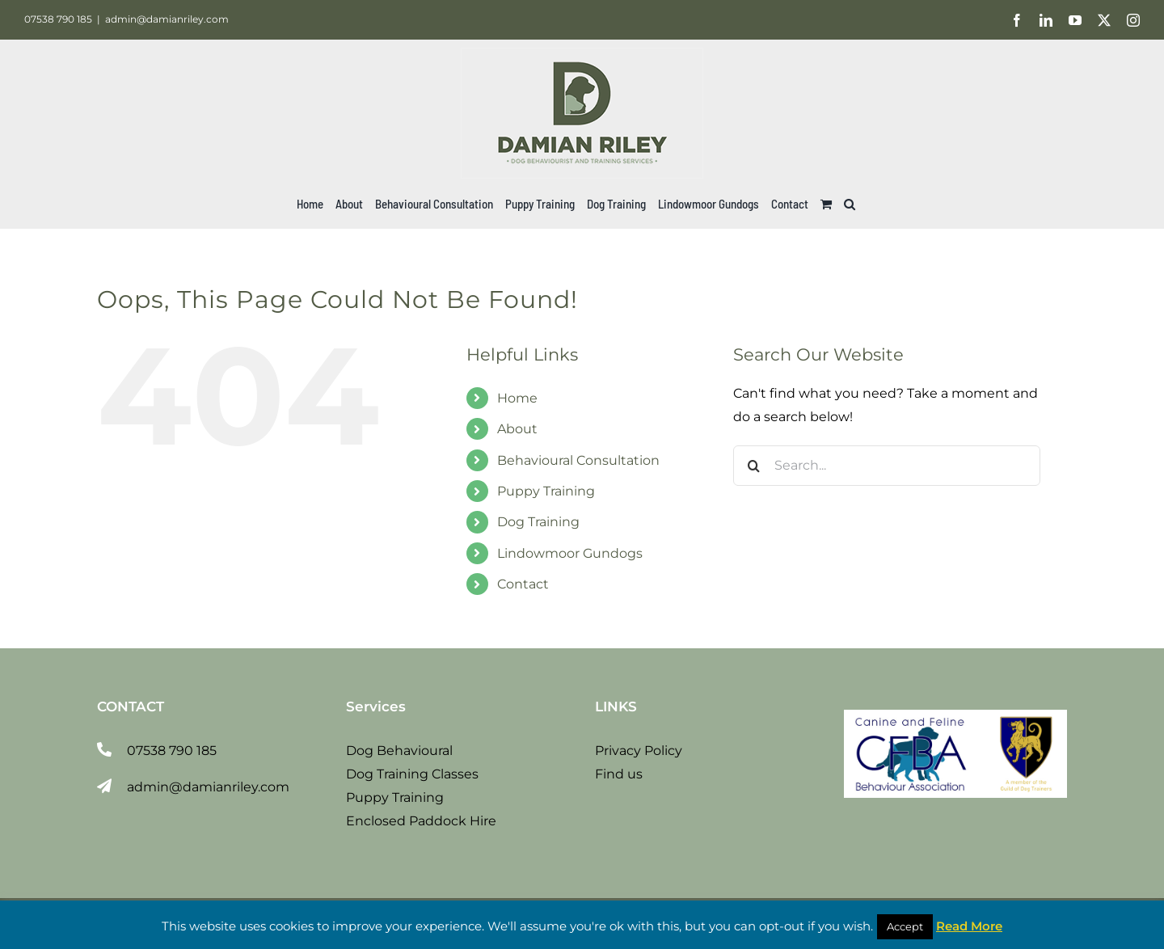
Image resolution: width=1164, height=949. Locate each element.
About (517, 429)
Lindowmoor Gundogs (570, 553)
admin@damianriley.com (167, 19)
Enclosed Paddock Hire (421, 821)
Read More (969, 926)
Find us (619, 774)
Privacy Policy (638, 750)
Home (517, 398)
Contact (523, 584)
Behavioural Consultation (578, 460)
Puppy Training (546, 491)
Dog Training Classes (412, 774)
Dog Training (538, 521)
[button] (849, 203)
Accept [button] (905, 926)
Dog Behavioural (399, 750)
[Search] (753, 465)
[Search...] (886, 465)
